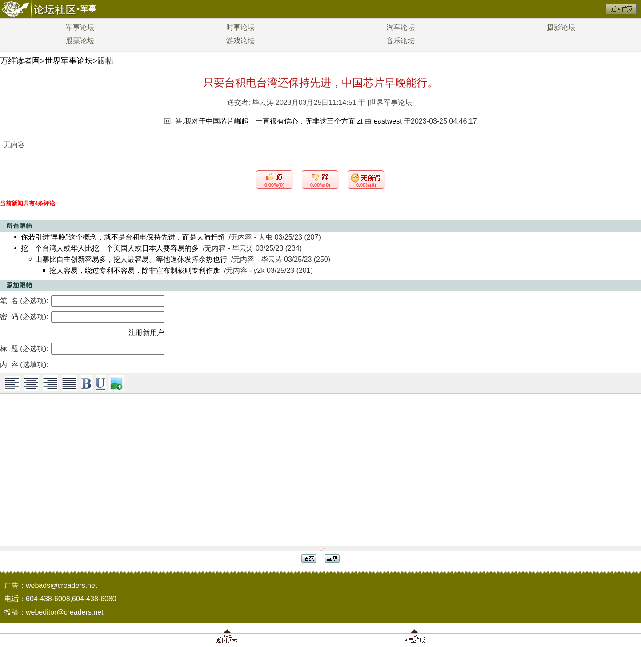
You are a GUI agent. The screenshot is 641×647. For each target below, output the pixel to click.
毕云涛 (263, 102)
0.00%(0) (274, 185)
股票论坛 (80, 40)
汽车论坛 (400, 27)
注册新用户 (146, 332)
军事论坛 (80, 27)
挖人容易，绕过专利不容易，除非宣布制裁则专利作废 (134, 270)
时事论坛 (240, 27)
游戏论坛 (240, 40)
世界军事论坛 (69, 60)
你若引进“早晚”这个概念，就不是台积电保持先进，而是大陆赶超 (123, 237)
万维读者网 (20, 60)
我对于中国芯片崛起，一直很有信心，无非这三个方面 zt (274, 121)
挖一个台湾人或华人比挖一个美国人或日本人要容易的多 (110, 248)
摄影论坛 (561, 27)
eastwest (387, 121)
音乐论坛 (400, 40)
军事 (88, 8)
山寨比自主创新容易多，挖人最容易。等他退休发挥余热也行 (131, 259)
